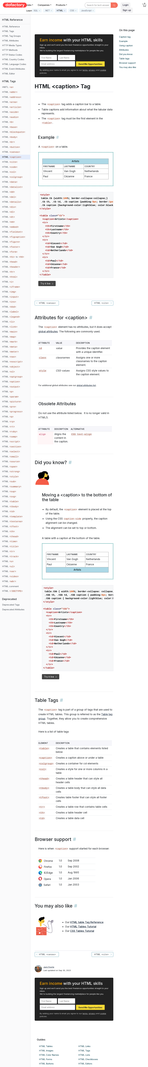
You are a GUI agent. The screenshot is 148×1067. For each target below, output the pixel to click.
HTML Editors (85, 1063)
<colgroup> (46, 763)
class (42, 357)
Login (125, 4)
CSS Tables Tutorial (82, 930)
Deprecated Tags (11, 604)
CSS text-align (81, 434)
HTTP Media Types (12, 45)
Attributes (124, 49)
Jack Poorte (48, 967)
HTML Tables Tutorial (83, 926)
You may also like (127, 67)
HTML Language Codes (14, 64)
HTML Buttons (46, 1063)
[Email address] (57, 64)
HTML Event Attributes (13, 68)
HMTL (8, 87)
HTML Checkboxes (88, 1059)
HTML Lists (84, 1055)
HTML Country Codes (13, 59)
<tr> (42, 807)
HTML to (13, 256)
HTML (10, 92)
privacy (92, 70)
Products (60, 5)
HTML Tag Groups (11, 36)
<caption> (45, 758)
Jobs (28, 5)
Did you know (126, 54)
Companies (44, 5)
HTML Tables (46, 1046)
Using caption (126, 45)
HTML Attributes (10, 40)
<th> (42, 812)
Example (123, 41)
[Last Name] (66, 57)
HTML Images (46, 1050)
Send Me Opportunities (90, 64)
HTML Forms (45, 1059)
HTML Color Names (49, 1055)
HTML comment (10, 586)
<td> (42, 818)
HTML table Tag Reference (86, 922)
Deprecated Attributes (13, 609)
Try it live (46, 283)
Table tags (124, 58)
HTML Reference (11, 26)
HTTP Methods (10, 50)
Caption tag (125, 36)
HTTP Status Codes (12, 54)
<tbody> (44, 788)
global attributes (48, 331)
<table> (47, 123)
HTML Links (84, 1046)
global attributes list (86, 385)
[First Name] (48, 57)
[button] (37, 10)
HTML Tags (8, 31)
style (42, 370)
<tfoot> (44, 797)
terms (85, 70)
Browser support (127, 63)
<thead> (44, 778)
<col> (42, 769)
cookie (103, 70)
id (40, 348)
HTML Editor (8, 73)
